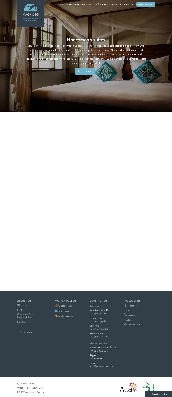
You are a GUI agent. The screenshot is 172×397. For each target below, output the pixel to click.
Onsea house (63, 305)
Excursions (129, 4)
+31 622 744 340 (99, 350)
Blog (19, 309)
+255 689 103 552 (99, 313)
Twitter (132, 315)
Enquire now (85, 71)
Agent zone (26, 332)
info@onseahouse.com (102, 366)
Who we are (23, 305)
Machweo (86, 4)
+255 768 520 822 (99, 329)
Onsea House (72, 4)
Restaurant (116, 4)
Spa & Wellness (101, 4)
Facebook (133, 305)
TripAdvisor (132, 324)
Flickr (127, 310)
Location (21, 322)
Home (60, 4)
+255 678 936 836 (99, 321)
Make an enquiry (145, 4)
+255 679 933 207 (99, 336)
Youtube (128, 320)
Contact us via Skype (158, 394)
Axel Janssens (64, 316)
